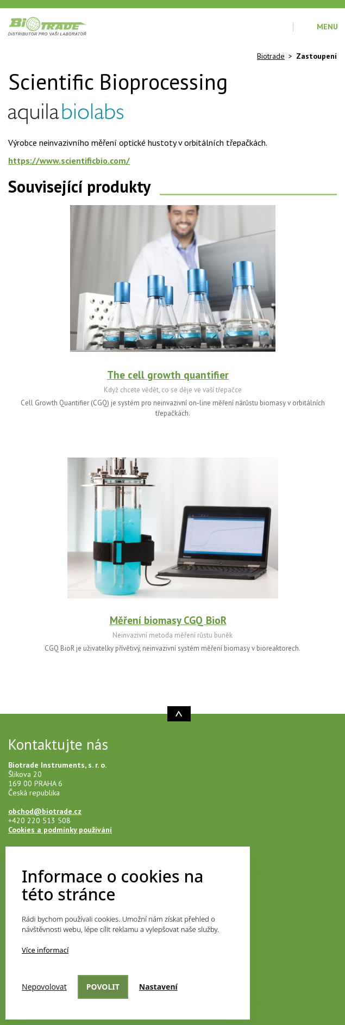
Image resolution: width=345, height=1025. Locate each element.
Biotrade (271, 56)
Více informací (45, 950)
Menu (327, 27)
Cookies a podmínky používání (60, 830)
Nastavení (158, 986)
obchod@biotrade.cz (44, 811)
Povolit (103, 986)
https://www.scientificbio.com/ (69, 160)
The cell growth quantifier (168, 374)
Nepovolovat (44, 986)
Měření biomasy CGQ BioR (168, 620)
